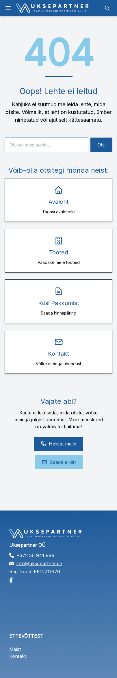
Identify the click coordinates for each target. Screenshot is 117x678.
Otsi (101, 145)
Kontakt (17, 656)
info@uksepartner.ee (39, 563)
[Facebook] (58, 580)
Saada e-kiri (59, 462)
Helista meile (58, 444)
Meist (15, 649)
